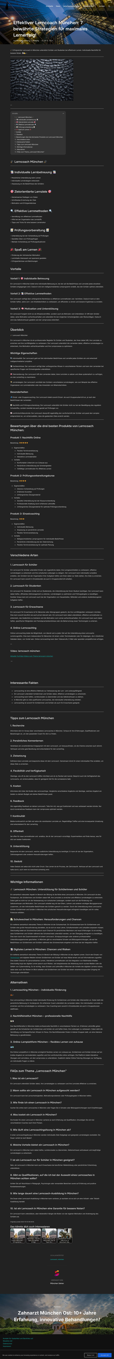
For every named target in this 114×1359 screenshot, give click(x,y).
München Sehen (23, 41)
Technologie (14, 958)
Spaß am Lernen (23, 129)
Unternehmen (90, 6)
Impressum (7, 1346)
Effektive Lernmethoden (26, 124)
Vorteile (18, 132)
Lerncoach (53, 1259)
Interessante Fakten (23, 142)
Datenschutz (7, 1344)
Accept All (105, 1355)
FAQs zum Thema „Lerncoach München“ (30, 152)
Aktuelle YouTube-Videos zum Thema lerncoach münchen (31, 656)
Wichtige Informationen (25, 147)
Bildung (36, 41)
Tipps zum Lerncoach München (27, 144)
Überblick (19, 134)
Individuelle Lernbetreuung (27, 119)
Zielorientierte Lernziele (26, 122)
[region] (57, 1354)
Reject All (90, 1355)
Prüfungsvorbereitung (25, 127)
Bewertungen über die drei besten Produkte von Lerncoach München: (39, 137)
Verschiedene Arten (23, 139)
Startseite (49, 6)
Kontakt (102, 6)
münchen (61, 1259)
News (58, 6)
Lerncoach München (25, 117)
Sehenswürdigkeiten (72, 6)
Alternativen (21, 149)
